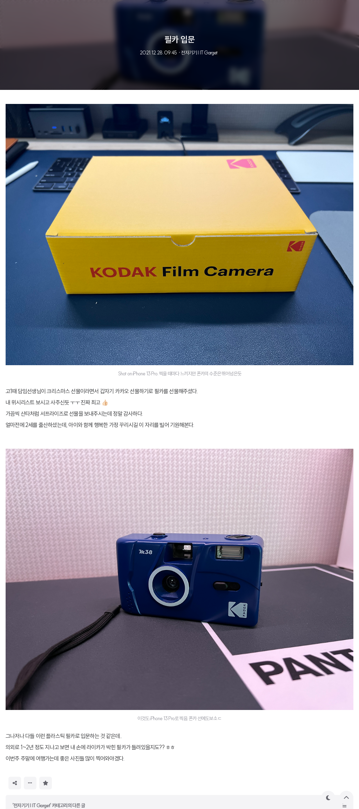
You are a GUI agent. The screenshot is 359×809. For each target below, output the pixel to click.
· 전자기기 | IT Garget (198, 53)
